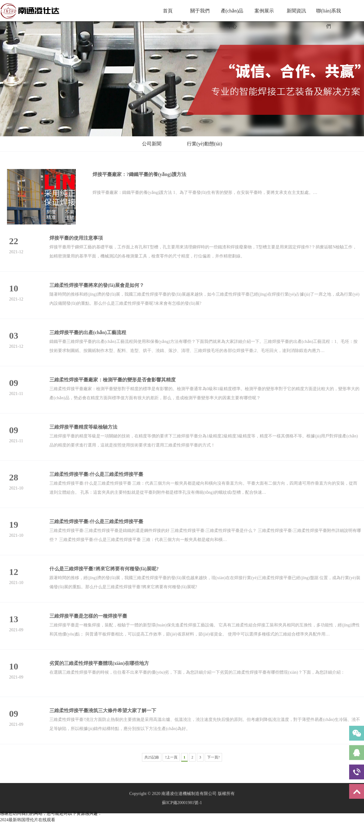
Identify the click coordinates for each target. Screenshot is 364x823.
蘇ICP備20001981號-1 (182, 814)
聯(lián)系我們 (328, 14)
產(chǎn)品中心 (232, 14)
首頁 (168, 10)
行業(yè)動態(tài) (204, 143)
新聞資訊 (296, 10)
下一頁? (213, 757)
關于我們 (200, 10)
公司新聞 (151, 143)
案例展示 (264, 10)
